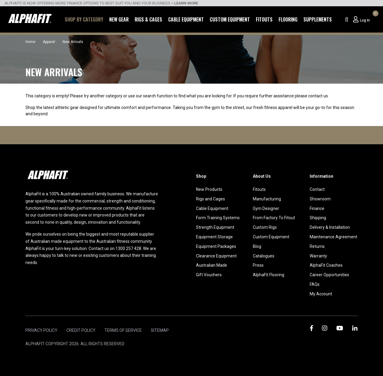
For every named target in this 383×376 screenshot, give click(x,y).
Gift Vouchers (209, 274)
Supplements (317, 19)
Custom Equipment (230, 19)
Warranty (318, 256)
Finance (317, 208)
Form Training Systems (218, 217)
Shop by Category (84, 19)
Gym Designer (266, 208)
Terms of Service (123, 330)
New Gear (119, 19)
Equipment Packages (216, 246)
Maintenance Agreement (333, 236)
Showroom (320, 199)
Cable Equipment (186, 19)
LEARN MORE (186, 3)
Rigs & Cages (148, 19)
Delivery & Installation (330, 227)
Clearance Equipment (216, 256)
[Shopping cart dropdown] (374, 19)
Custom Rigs (265, 227)
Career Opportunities (329, 274)
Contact (317, 189)
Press (258, 265)
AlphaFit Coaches (326, 265)
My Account (321, 293)
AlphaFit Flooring (268, 274)
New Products (209, 189)
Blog (257, 246)
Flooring (288, 19)
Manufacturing (267, 199)
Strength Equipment (215, 227)
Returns (317, 246)
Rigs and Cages (210, 199)
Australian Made (211, 265)
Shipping (318, 217)
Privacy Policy (41, 330)
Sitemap (160, 330)
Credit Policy (80, 330)
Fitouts (264, 19)
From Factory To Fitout (274, 217)
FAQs (315, 284)
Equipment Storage (214, 236)
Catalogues (263, 256)
